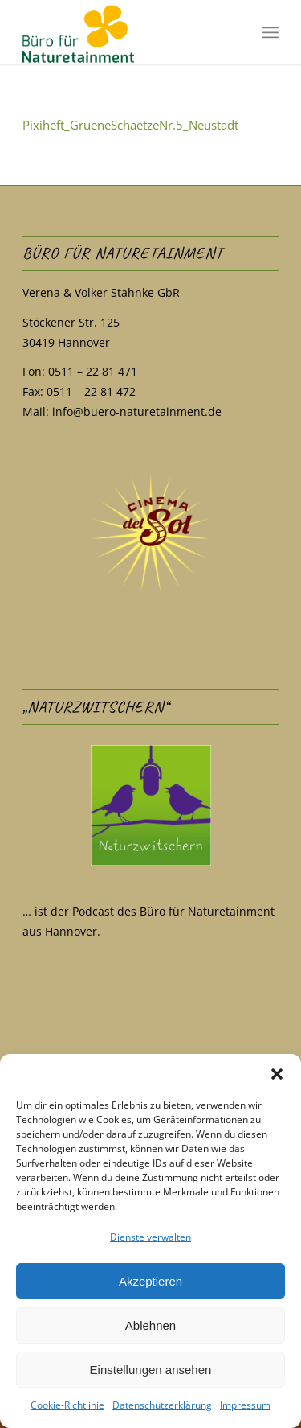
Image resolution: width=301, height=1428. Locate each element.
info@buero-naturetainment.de (137, 411)
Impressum (245, 1405)
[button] (277, 1074)
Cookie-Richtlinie (67, 1405)
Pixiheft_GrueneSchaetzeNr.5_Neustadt (130, 125)
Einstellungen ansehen (151, 1370)
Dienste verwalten (150, 1237)
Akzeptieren (150, 1281)
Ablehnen (150, 1325)
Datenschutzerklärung (162, 1405)
